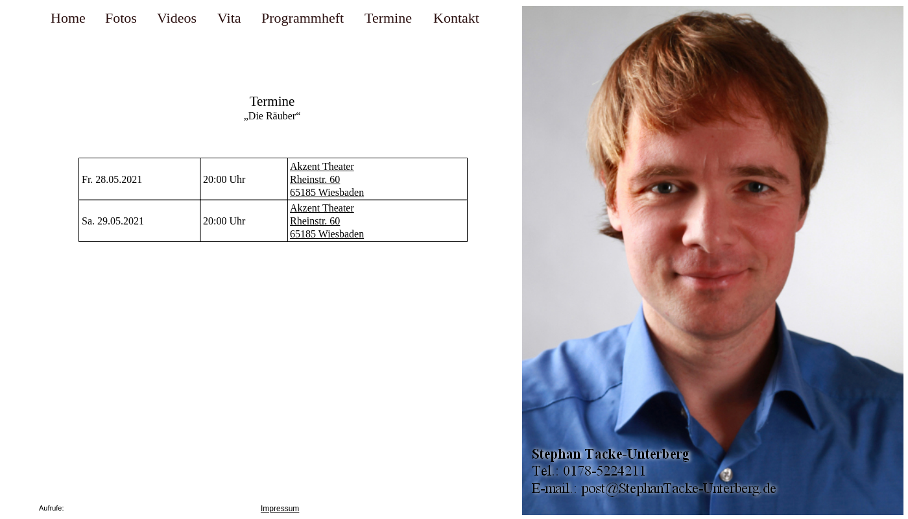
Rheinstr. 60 (315, 179)
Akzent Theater (322, 166)
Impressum (280, 508)
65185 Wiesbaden (327, 192)
